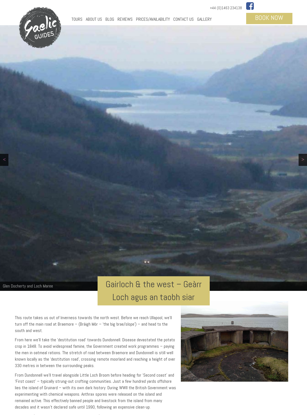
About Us (94, 19)
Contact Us (183, 19)
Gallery (204, 19)
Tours (76, 19)
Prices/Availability (153, 19)
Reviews (125, 19)
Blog (109, 19)
